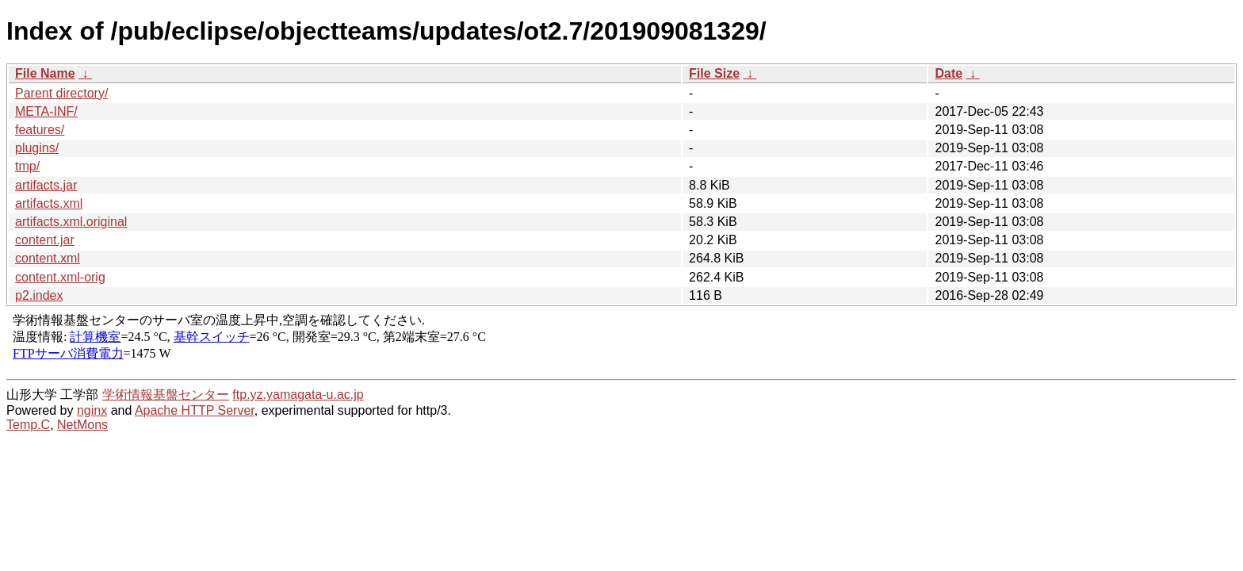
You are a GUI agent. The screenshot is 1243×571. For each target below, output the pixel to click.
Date (948, 73)
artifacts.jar (46, 185)
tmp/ (27, 166)
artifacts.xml (48, 203)
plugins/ (37, 148)
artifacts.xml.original (71, 221)
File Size (714, 73)
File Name (45, 73)
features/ (39, 129)
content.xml (47, 258)
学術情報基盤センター (165, 394)
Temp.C (28, 424)
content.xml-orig (60, 277)
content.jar (45, 240)
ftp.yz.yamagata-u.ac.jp (297, 394)
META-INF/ (46, 111)
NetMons (82, 424)
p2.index (39, 295)
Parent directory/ (61, 93)
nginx (92, 410)
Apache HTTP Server (194, 410)
